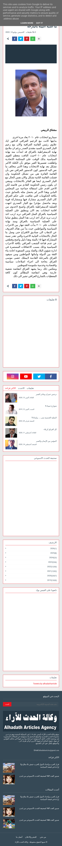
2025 (53, 553)
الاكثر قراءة (10, 388)
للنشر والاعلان (30, 837)
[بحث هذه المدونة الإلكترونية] (34, 704)
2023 (52, 562)
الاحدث (21, 388)
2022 (52, 567)
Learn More (27, 23)
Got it (39, 23)
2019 (52, 580)
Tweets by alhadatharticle (45, 683)
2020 (52, 576)
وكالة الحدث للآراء (21, 842)
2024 (53, 558)
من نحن (43, 837)
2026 (53, 548)
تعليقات (30, 388)
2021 (52, 571)
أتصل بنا (19, 837)
